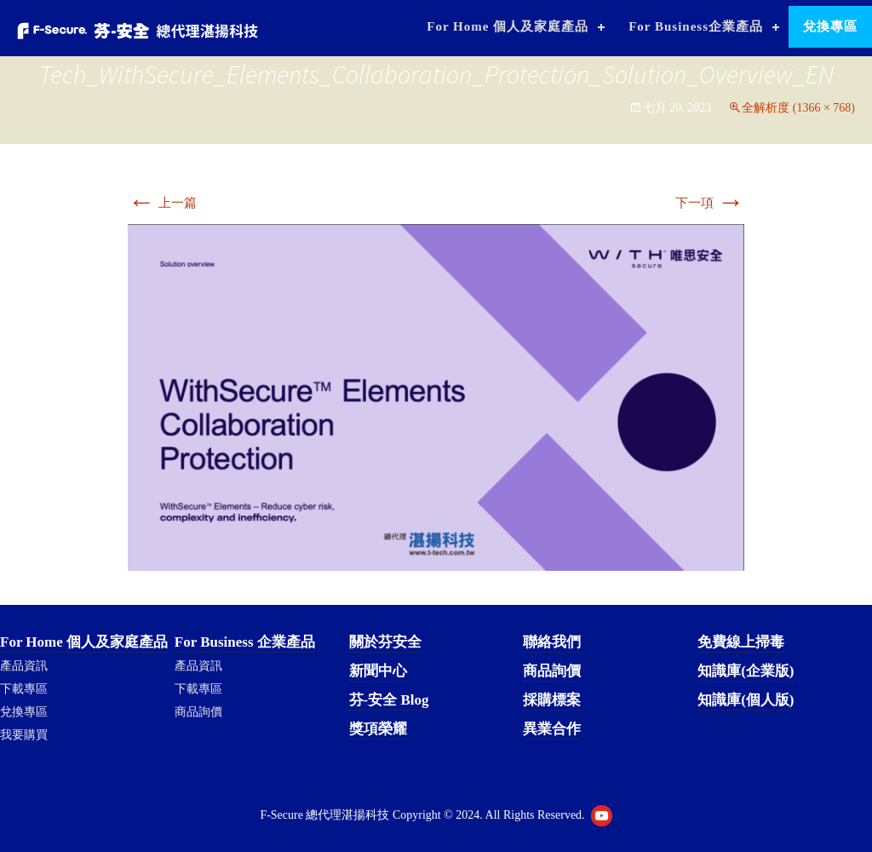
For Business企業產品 (695, 26)
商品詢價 (198, 711)
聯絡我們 (552, 642)
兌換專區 (830, 26)
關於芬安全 (385, 642)
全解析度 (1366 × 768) (798, 107)
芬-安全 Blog (389, 700)
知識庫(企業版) (745, 671)
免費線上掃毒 (740, 642)
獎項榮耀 (378, 729)
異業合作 (552, 729)
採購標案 (552, 700)
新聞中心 (378, 671)
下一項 (709, 203)
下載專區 (24, 688)
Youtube (601, 815)
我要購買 (24, 734)
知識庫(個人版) (745, 700)
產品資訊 (24, 665)
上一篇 (162, 203)
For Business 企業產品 (245, 642)
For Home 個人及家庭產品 (507, 26)
